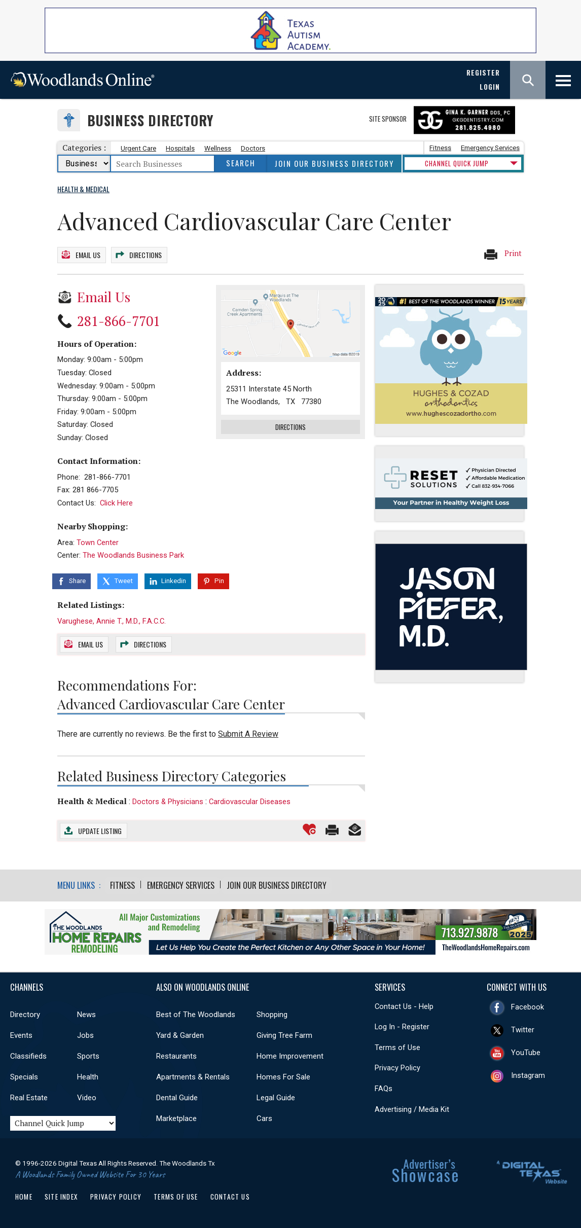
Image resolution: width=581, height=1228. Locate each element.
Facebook (527, 1004)
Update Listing (100, 828)
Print (502, 254)
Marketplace (176, 1116)
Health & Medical (92, 799)
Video (86, 1095)
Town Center (98, 541)
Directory (25, 1012)
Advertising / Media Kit (412, 1107)
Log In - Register (402, 1025)
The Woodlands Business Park (133, 553)
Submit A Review (248, 732)
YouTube (525, 1050)
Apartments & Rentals (193, 1074)
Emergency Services (490, 148)
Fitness (440, 148)
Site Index (61, 1194)
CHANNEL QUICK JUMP (457, 163)
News (86, 1012)
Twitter (522, 1027)
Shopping (272, 1012)
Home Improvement (290, 1054)
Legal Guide (276, 1095)
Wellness (217, 148)
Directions (145, 254)
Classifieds (28, 1054)
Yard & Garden (180, 1033)
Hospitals (180, 148)
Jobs (85, 1033)
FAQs (383, 1086)
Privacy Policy (397, 1066)
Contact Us (230, 1194)
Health (87, 1074)
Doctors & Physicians (167, 800)
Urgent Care (138, 148)
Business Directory (150, 120)
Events (21, 1033)
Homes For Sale (283, 1074)
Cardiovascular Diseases (249, 800)
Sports (88, 1054)
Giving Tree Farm (284, 1033)
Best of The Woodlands (195, 1012)
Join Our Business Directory (334, 163)
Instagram (528, 1073)
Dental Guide (177, 1095)
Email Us (88, 254)
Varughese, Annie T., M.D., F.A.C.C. (111, 619)
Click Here (116, 501)
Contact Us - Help (404, 1004)
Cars (264, 1116)
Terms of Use (397, 1045)
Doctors (253, 148)
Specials (24, 1074)
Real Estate (29, 1095)
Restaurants (176, 1054)
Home (23, 1194)
